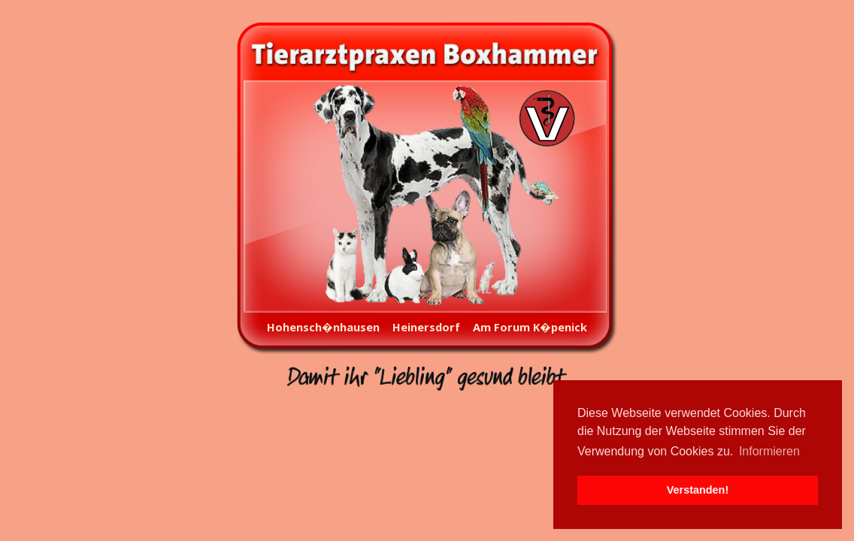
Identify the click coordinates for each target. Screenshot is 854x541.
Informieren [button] (769, 451)
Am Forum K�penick (530, 326)
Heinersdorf (426, 326)
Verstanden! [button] (697, 490)
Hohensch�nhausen (323, 326)
